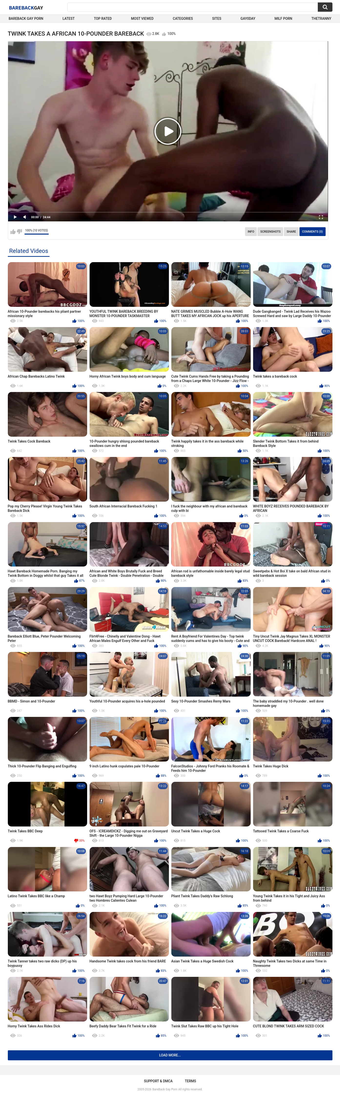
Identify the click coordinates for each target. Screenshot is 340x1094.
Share (291, 231)
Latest (68, 19)
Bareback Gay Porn (26, 19)
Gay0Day (247, 19)
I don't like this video (19, 231)
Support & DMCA (158, 1081)
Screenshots (270, 231)
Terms (190, 1081)
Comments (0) (312, 231)
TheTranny (321, 19)
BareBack (26, 7)
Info (251, 231)
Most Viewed (142, 19)
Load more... (170, 1055)
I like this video (13, 231)
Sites (216, 19)
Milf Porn (283, 19)
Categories (183, 19)
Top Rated (103, 19)
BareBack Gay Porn (165, 1089)
